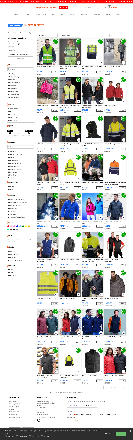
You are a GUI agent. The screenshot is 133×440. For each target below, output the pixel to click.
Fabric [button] (11, 244)
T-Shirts (26, 14)
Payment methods (14, 403)
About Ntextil (13, 397)
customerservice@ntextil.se (46, 399)
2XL (30, 236)
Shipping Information (41, 7)
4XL (14, 238)
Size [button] (10, 232)
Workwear (97, 14)
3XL (9, 238)
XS (9, 236)
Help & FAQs (13, 411)
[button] (106, 7)
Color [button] (11, 219)
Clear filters (20, 54)
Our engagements (14, 413)
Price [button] (11, 122)
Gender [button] (12, 101)
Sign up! (89, 402)
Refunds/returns (14, 408)
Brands (16, 14)
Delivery (11, 405)
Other (117, 14)
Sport (108, 14)
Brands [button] (12, 139)
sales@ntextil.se (42, 404)
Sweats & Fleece (40, 14)
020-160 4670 (41, 408)
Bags (53, 14)
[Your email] (76, 402)
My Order (53, 7)
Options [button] (12, 192)
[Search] (93, 7)
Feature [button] (12, 262)
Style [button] (11, 61)
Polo (62, 14)
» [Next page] (124, 32)
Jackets (72, 14)
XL (25, 236)
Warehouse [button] (13, 179)
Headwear (84, 14)
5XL (19, 238)
